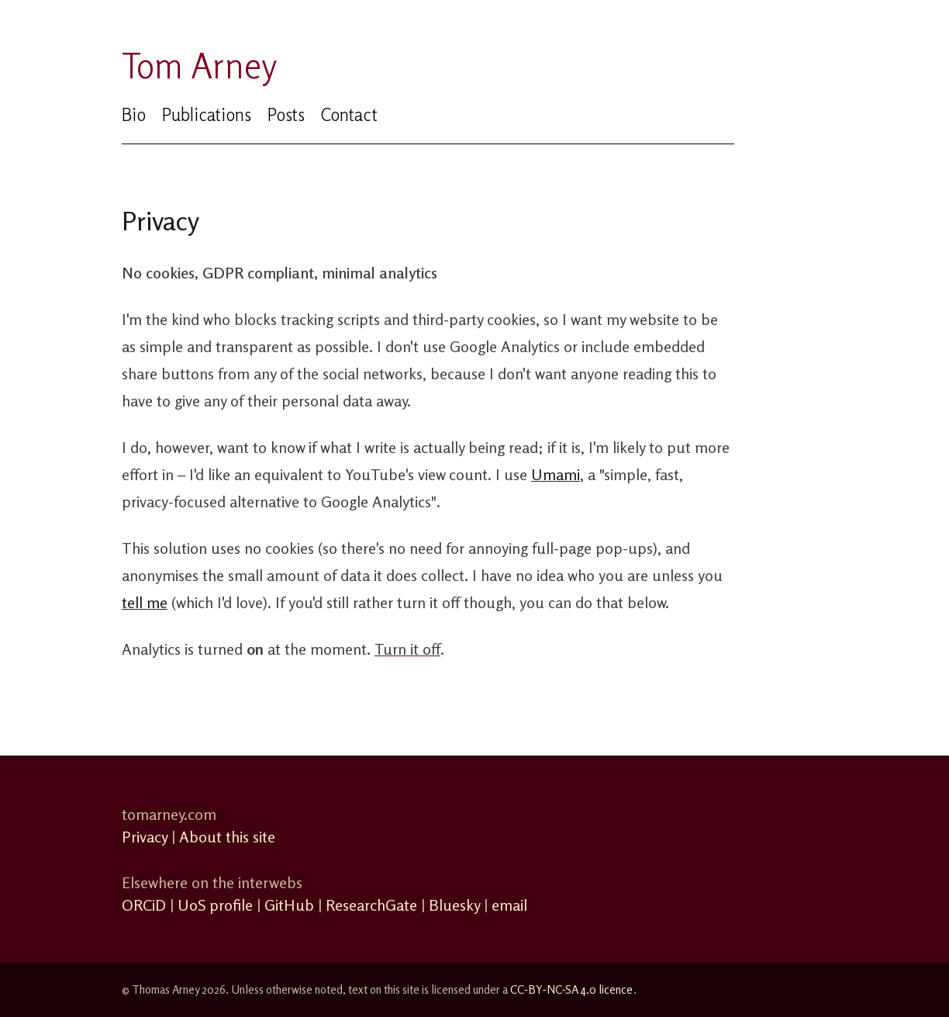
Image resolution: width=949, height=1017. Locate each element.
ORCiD (144, 905)
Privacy (144, 836)
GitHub (289, 905)
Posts (286, 114)
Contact (349, 114)
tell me (144, 602)
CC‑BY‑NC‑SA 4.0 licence (571, 989)
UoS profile (215, 905)
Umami (555, 474)
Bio (134, 114)
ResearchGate (371, 905)
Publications (206, 114)
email (509, 905)
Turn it (407, 649)
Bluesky (454, 905)
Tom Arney (200, 65)
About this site (227, 836)
